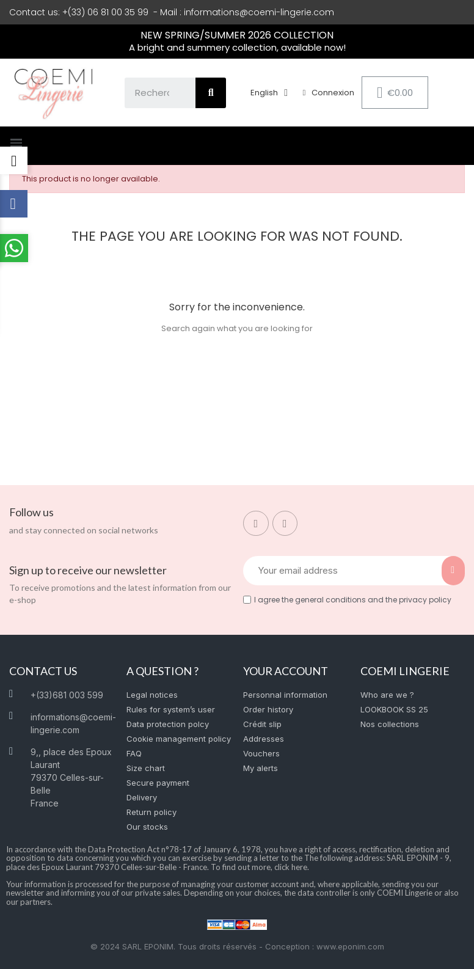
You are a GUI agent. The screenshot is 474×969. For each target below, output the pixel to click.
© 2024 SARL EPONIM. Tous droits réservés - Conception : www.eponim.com (237, 946)
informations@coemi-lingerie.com (259, 12)
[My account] (329, 93)
